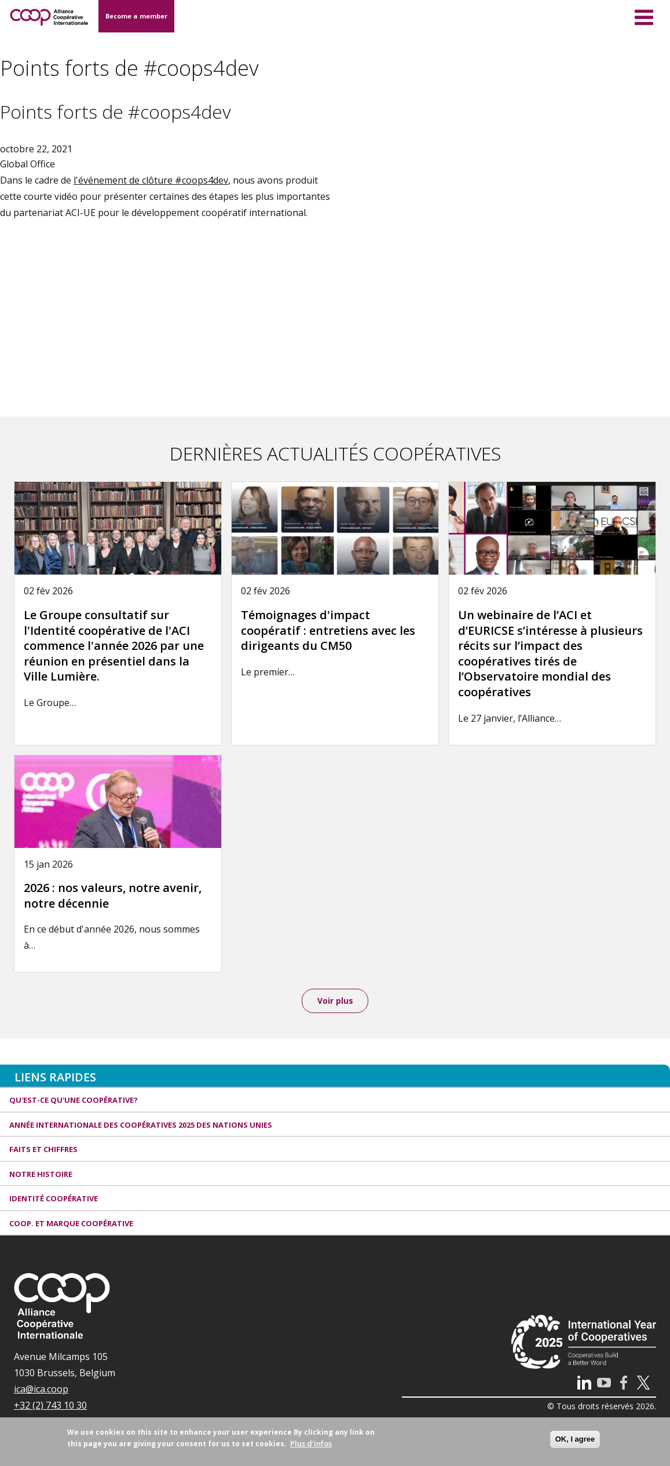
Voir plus (335, 1001)
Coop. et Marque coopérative (71, 1224)
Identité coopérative (53, 1200)
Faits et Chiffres (43, 1151)
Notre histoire (40, 1175)
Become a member (136, 16)
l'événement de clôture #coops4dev (151, 180)
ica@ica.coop (41, 1390)
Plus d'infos (311, 1443)
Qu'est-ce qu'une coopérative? (73, 1101)
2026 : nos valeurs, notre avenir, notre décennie (113, 895)
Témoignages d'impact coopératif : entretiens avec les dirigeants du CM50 (328, 630)
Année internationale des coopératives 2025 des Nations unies (140, 1126)
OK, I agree (575, 1439)
